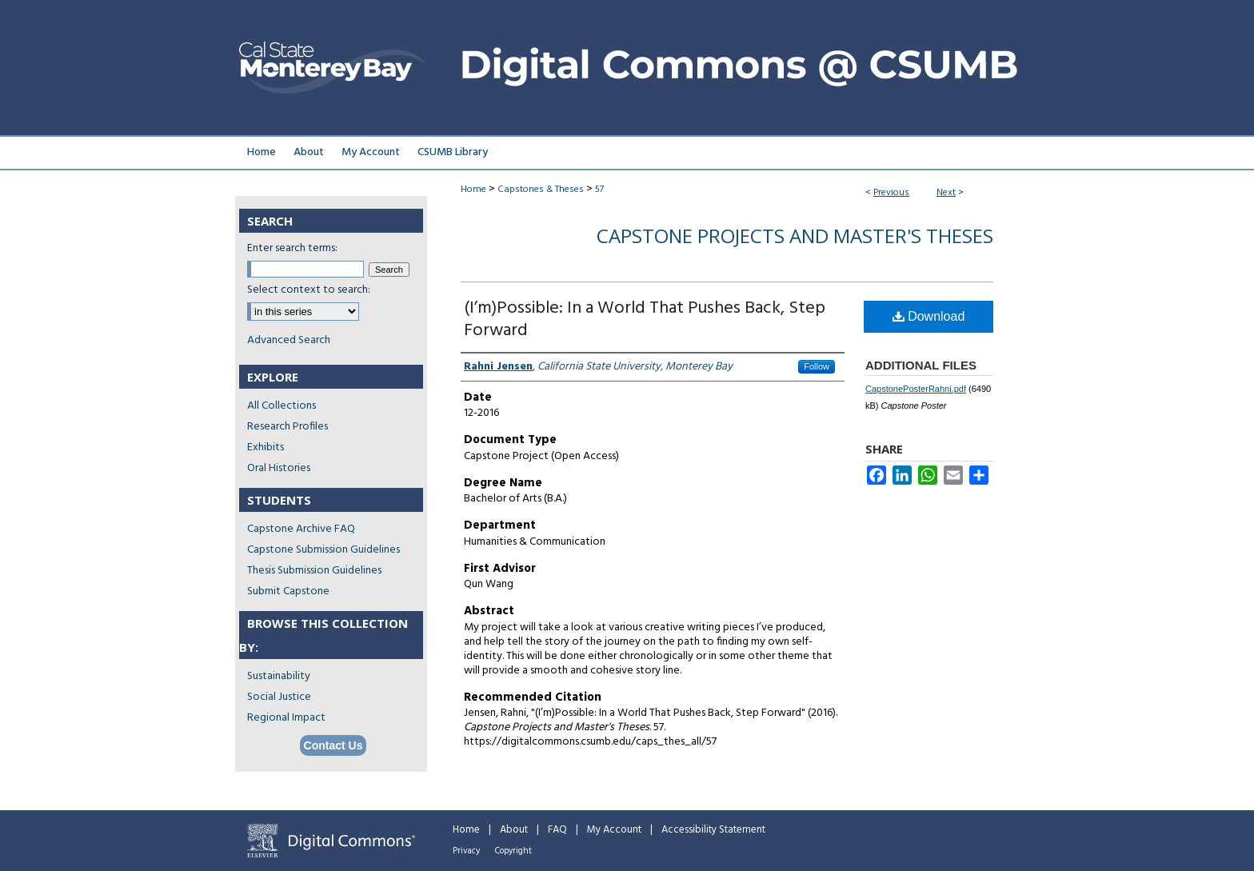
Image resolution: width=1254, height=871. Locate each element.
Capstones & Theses (540, 190)
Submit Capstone (288, 591)
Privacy (466, 851)
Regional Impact (286, 718)
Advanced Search (288, 340)
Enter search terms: (292, 248)
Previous (891, 193)
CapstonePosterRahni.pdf (915, 389)
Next (946, 193)
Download (929, 316)
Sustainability (278, 676)
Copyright (513, 851)
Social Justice (279, 697)
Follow (816, 366)
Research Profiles (287, 427)
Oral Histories (278, 468)
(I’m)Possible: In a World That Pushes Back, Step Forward (644, 319)
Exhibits (265, 447)
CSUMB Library (452, 152)
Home (473, 190)
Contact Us (333, 745)
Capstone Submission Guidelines (323, 550)
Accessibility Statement (713, 829)
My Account (614, 829)
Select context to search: (308, 290)
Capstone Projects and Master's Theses (795, 235)
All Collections (281, 406)
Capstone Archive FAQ (301, 529)
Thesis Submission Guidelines (314, 570)
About (514, 829)
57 (599, 190)
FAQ (557, 829)
